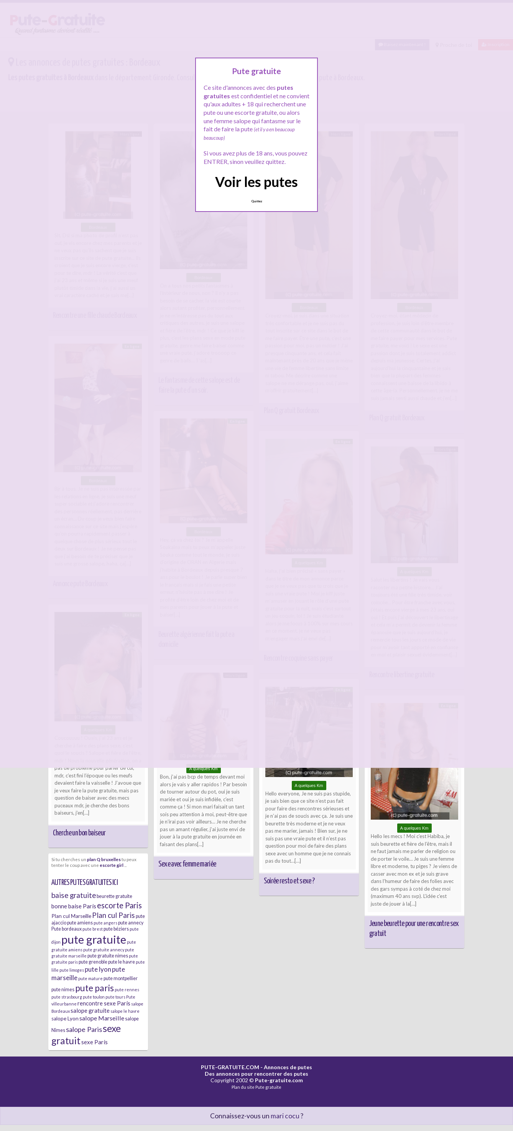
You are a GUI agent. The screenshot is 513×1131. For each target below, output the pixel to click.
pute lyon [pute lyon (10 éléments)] (98, 969)
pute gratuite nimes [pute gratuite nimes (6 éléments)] (107, 956)
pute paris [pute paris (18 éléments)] (94, 987)
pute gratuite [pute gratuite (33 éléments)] (93, 939)
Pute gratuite (268, 1087)
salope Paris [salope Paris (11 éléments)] (84, 1029)
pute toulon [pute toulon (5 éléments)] (94, 996)
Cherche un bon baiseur (79, 833)
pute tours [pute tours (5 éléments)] (115, 996)
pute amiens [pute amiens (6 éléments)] (80, 923)
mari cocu (285, 1116)
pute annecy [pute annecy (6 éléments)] (130, 923)
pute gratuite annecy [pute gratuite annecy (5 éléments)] (103, 949)
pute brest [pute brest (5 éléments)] (92, 928)
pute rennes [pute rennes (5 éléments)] (127, 989)
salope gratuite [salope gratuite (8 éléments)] (90, 1010)
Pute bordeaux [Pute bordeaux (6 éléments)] (66, 929)
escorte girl (111, 865)
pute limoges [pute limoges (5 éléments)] (71, 969)
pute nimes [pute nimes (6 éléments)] (62, 989)
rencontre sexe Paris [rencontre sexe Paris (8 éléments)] (103, 1003)
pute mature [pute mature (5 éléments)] (90, 978)
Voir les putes (256, 181)
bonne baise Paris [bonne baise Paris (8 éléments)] (73, 906)
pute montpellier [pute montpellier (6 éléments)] (121, 978)
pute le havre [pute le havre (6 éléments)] (121, 962)
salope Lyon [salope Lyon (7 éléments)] (65, 1018)
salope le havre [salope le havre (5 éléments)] (125, 1011)
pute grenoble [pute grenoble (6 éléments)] (93, 962)
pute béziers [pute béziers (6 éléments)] (116, 929)
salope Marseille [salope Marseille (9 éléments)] (101, 1018)
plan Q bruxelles (104, 859)
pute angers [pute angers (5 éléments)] (105, 922)
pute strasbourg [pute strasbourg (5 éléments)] (66, 996)
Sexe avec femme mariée (187, 864)
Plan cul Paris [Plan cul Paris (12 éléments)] (113, 915)
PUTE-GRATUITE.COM (230, 1067)
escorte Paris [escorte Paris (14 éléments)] (119, 905)
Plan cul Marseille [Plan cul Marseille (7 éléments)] (71, 916)
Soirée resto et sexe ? (289, 881)
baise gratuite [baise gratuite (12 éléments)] (73, 895)
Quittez (256, 201)
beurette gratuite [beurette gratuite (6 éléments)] (114, 896)
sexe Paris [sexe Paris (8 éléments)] (94, 1041)
